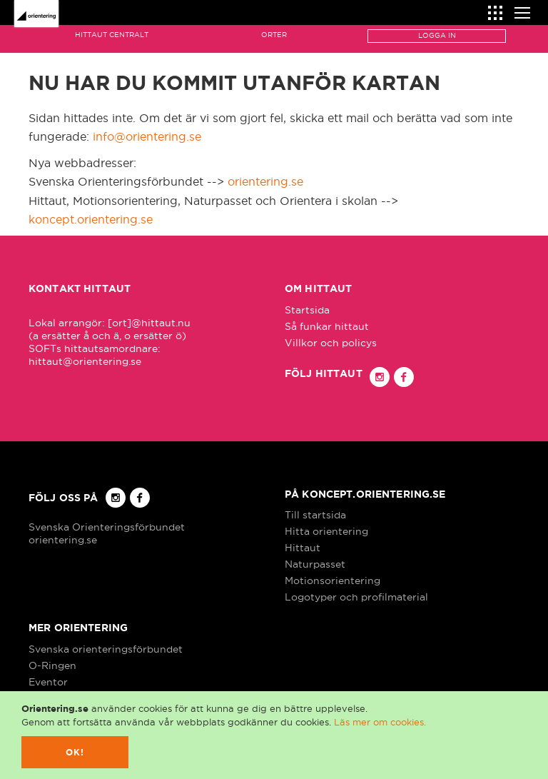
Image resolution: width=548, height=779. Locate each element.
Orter (274, 35)
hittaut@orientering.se (85, 361)
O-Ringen (52, 665)
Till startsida (315, 515)
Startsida (307, 310)
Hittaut (302, 547)
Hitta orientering (326, 531)
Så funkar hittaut (327, 326)
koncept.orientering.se (91, 219)
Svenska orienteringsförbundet (106, 649)
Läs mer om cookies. (380, 722)
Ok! (75, 752)
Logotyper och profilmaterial (356, 597)
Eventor (48, 682)
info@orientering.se (147, 136)
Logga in (437, 35)
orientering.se (265, 181)
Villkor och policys (331, 342)
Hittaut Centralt (111, 35)
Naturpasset (315, 564)
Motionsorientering (332, 580)
